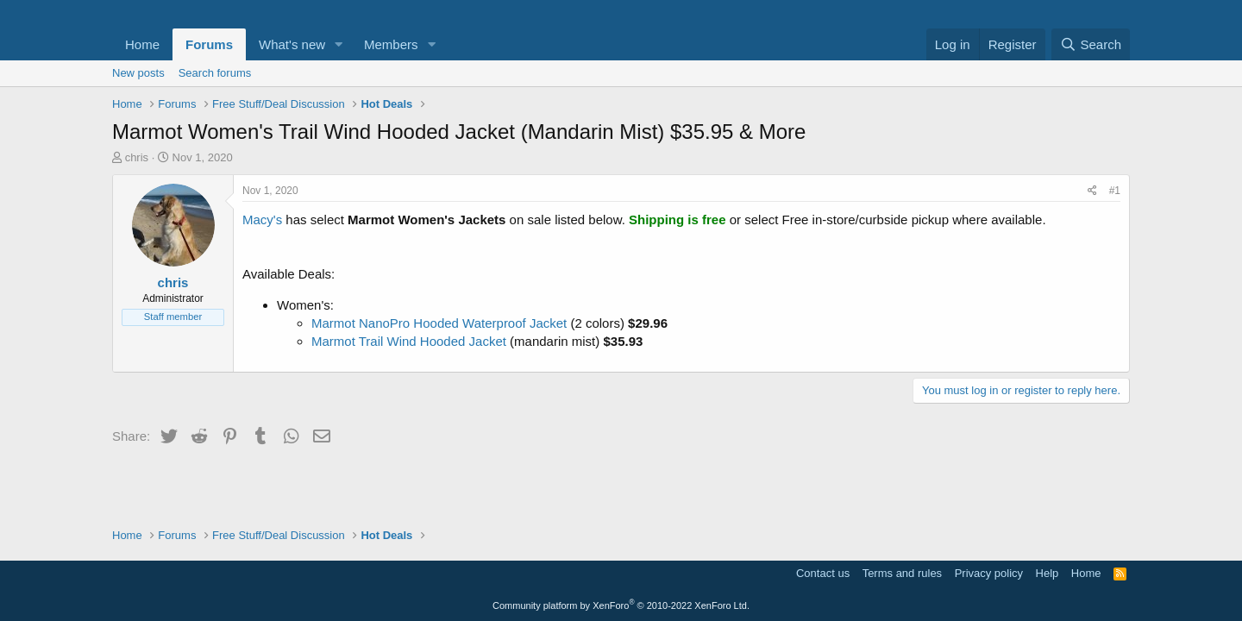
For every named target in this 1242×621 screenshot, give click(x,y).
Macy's (262, 219)
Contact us (823, 573)
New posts (138, 72)
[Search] (1090, 44)
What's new (292, 44)
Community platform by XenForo (621, 605)
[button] (339, 44)
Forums (209, 44)
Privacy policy (989, 573)
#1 (1114, 191)
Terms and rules (902, 573)
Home (142, 44)
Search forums (215, 72)
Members (391, 44)
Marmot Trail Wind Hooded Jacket (408, 341)
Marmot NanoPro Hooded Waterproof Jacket (439, 323)
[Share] (1092, 191)
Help (1047, 573)
